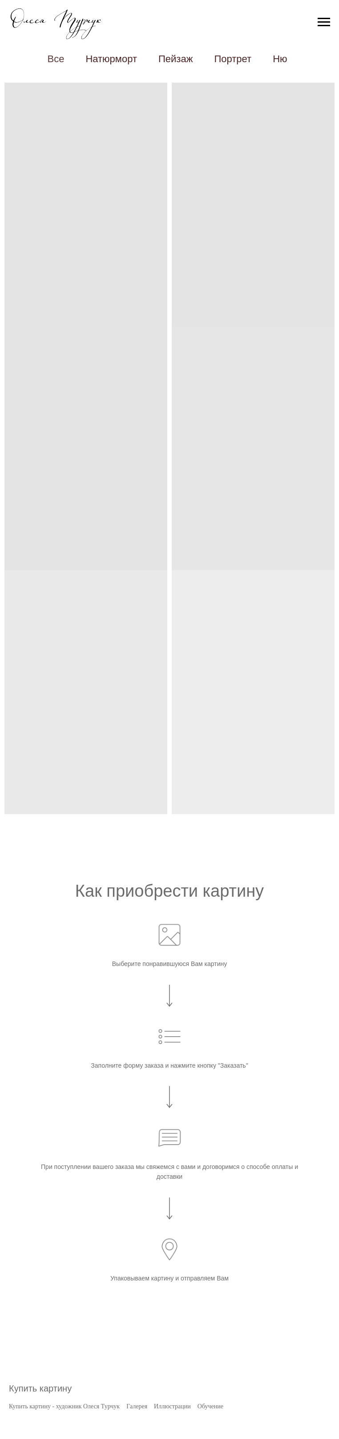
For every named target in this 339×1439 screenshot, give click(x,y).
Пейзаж (175, 58)
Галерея (136, 1406)
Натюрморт (111, 58)
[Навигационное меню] (324, 22)
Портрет (232, 58)
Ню (280, 58)
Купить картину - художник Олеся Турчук (64, 1406)
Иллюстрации (172, 1406)
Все (55, 58)
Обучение (210, 1406)
